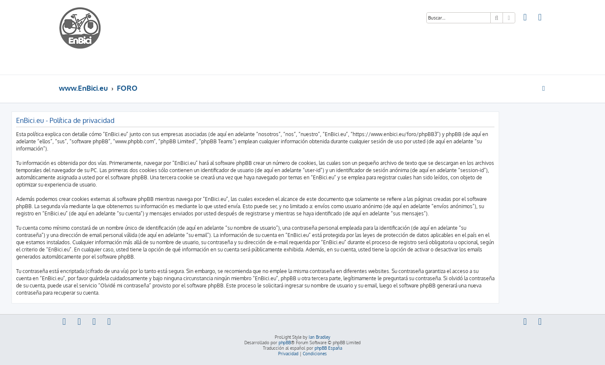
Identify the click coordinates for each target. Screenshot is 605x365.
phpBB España (328, 348)
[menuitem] (525, 18)
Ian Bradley (319, 337)
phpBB (285, 342)
